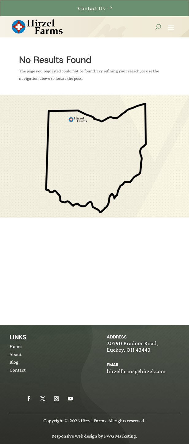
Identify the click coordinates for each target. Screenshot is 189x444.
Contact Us (91, 8)
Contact (17, 370)
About (15, 354)
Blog (14, 362)
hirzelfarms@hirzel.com (136, 371)
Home (15, 346)
